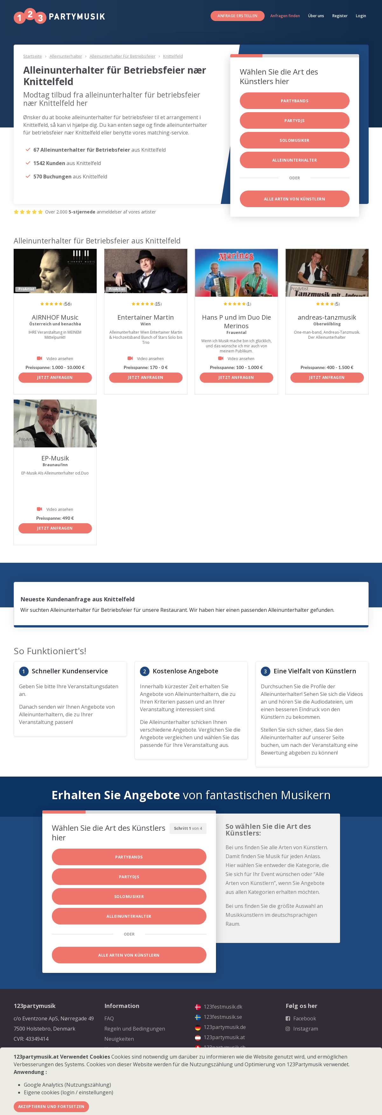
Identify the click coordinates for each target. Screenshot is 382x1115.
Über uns (316, 15)
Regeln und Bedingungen (134, 1028)
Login (361, 15)
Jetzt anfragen (55, 377)
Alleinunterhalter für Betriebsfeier (123, 56)
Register (340, 15)
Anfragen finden (285, 15)
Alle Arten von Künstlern (294, 199)
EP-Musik (55, 458)
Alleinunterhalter (66, 56)
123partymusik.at (220, 1037)
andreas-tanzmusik (327, 317)
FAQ (109, 1018)
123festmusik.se (218, 1016)
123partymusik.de (220, 1027)
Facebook (301, 1018)
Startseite (32, 56)
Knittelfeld (173, 56)
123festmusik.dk (218, 1006)
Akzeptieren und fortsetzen (51, 1106)
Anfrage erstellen (237, 15)
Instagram (302, 1028)
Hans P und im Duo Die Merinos (236, 321)
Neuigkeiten (119, 1038)
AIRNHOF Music (55, 317)
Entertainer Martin (145, 317)
